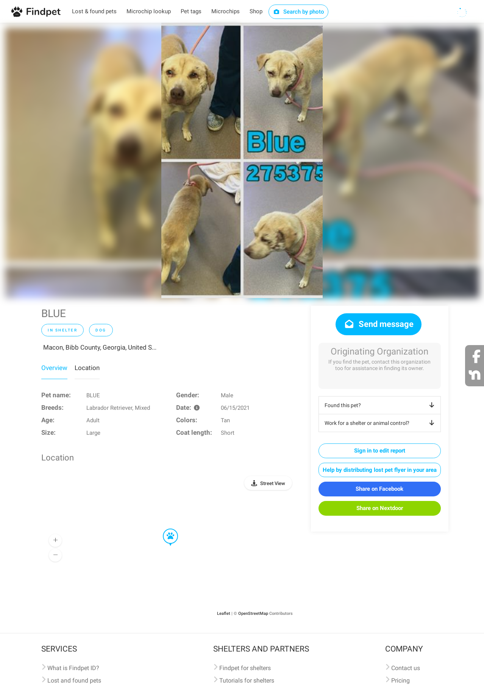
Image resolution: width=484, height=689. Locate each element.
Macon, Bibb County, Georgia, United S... (99, 347)
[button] (165, 529)
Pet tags (191, 11)
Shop (256, 11)
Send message (378, 324)
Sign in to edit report (379, 450)
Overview (54, 368)
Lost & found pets (94, 11)
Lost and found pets (74, 680)
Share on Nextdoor (379, 508)
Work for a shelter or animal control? (381, 423)
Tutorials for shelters (246, 680)
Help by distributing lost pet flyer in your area (380, 470)
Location (87, 368)
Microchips (225, 11)
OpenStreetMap (253, 613)
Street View (272, 483)
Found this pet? (381, 405)
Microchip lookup (148, 11)
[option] (242, 160)
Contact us (405, 668)
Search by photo (299, 11)
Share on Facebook (379, 488)
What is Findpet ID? (73, 668)
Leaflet (223, 613)
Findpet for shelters (245, 668)
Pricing (400, 680)
